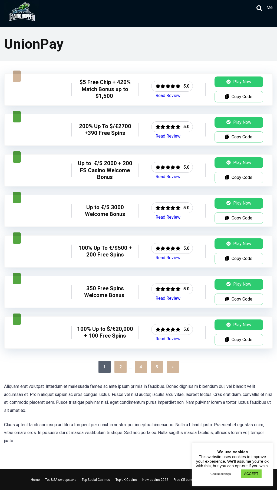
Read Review (168, 95)
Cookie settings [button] (220, 473)
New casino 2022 (155, 480)
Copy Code (238, 96)
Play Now (238, 81)
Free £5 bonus (184, 480)
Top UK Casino (126, 480)
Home (35, 480)
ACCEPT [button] (251, 474)
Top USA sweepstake (60, 480)
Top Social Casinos (96, 480)
